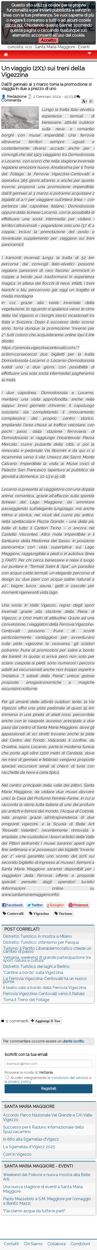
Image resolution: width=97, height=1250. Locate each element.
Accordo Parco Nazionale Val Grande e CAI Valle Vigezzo (47, 1117)
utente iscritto (73, 1041)
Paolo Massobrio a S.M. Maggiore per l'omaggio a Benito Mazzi (47, 1201)
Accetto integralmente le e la (48, 1079)
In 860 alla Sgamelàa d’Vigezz (31, 1139)
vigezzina (40, 913)
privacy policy (19, 1082)
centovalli (15, 913)
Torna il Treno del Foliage (26, 999)
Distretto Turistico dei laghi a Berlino (36, 966)
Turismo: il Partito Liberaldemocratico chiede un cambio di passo (47, 950)
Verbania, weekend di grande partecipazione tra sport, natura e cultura (47, 959)
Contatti (11, 1243)
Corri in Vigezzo (17, 1154)
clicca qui (13, 25)
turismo (65, 913)
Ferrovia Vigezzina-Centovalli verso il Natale (43, 993)
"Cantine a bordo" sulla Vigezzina (33, 972)
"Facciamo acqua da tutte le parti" (34, 1211)
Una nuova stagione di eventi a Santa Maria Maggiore (43, 1189)
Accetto (48, 40)
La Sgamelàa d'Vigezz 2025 (29, 1146)
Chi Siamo (33, 1243)
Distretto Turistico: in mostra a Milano (37, 936)
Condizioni (80, 1243)
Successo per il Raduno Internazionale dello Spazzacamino (43, 1129)
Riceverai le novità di (29, 1072)
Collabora (56, 1243)
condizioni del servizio (70, 1078)
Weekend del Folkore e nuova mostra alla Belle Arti (46, 1177)
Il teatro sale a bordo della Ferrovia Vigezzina (44, 987)
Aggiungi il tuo (47, 1021)
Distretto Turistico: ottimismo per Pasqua (41, 942)
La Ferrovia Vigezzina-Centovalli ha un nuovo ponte (45, 980)
